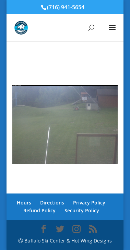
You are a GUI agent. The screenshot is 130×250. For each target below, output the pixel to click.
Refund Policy (39, 210)
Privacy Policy (89, 202)
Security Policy (81, 210)
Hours (24, 202)
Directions (52, 202)
